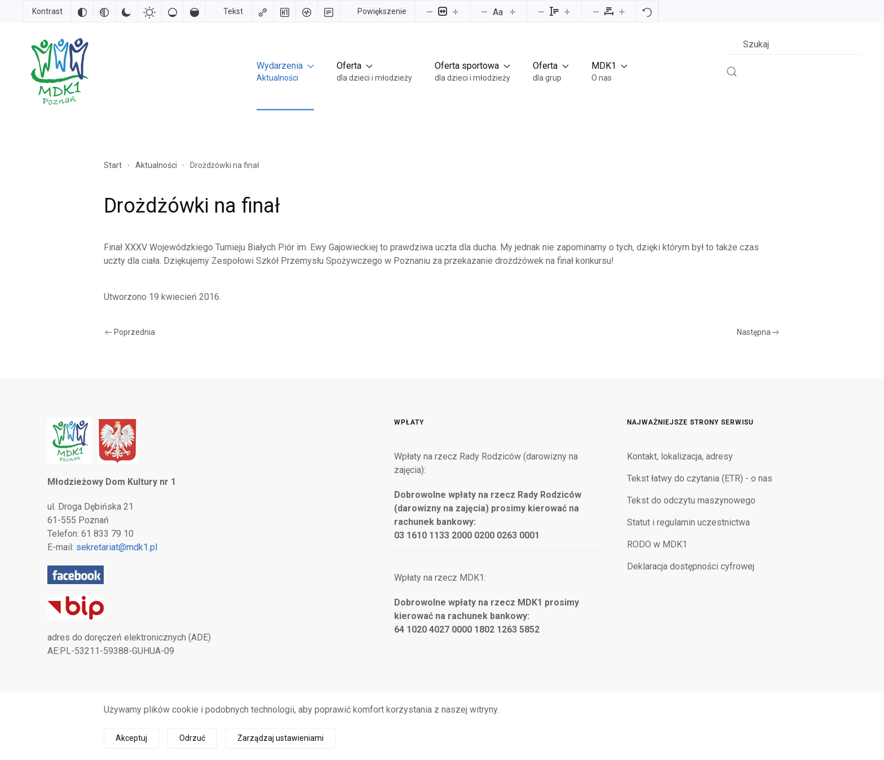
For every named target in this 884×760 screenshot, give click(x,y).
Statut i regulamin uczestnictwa (688, 522)
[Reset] (647, 11)
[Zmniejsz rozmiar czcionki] (484, 11)
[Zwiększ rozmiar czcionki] (512, 11)
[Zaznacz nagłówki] (284, 11)
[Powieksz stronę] (455, 11)
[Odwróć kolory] (82, 11)
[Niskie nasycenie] (172, 11)
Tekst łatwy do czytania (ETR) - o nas (699, 478)
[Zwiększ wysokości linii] (567, 11)
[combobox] (793, 44)
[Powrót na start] (59, 71)
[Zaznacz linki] (262, 11)
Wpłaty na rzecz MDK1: (440, 577)
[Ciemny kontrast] (126, 11)
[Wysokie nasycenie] (194, 11)
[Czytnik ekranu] (306, 11)
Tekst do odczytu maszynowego (691, 500)
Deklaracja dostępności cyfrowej (690, 566)
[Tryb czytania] (328, 11)
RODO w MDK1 (657, 544)
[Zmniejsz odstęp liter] (595, 11)
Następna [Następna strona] (758, 332)
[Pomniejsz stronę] (429, 11)
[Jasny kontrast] (149, 11)
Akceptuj (131, 738)
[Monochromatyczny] (104, 11)
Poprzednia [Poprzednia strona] (130, 332)
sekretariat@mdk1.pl (116, 547)
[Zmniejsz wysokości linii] (541, 11)
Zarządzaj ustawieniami (280, 738)
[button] (285, 71)
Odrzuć (192, 738)
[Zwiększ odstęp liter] (621, 11)
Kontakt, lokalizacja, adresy (680, 456)
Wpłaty (409, 422)
